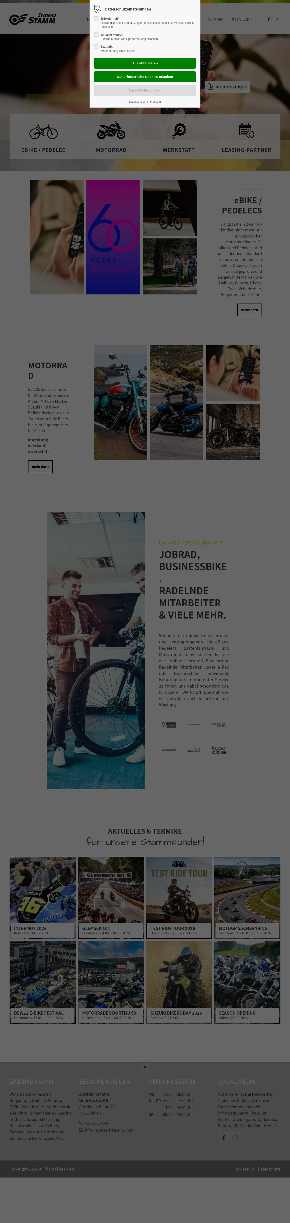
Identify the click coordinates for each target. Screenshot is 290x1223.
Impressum (154, 101)
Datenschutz (137, 101)
